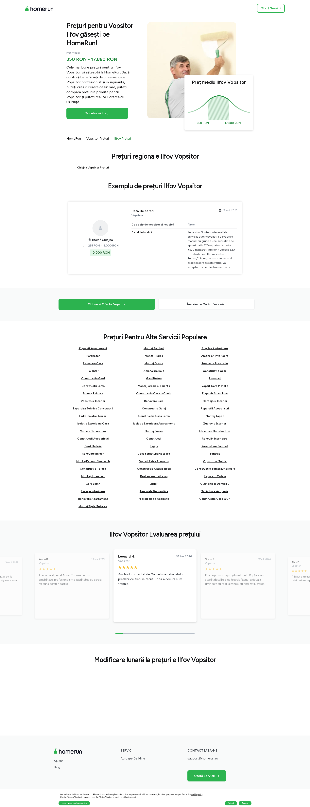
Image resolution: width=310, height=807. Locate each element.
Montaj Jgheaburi (93, 476)
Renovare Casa (93, 363)
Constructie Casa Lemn (154, 416)
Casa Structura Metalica (154, 453)
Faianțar (93, 371)
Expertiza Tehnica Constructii (93, 408)
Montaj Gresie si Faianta (154, 386)
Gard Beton (154, 378)
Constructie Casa (215, 371)
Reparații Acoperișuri (215, 408)
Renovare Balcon (93, 453)
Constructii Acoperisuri (93, 438)
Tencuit (215, 453)
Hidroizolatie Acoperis (154, 499)
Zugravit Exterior (214, 423)
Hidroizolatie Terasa (93, 416)
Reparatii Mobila (215, 476)
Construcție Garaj (154, 408)
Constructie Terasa (93, 468)
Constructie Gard (93, 378)
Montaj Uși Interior (214, 401)
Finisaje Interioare (93, 491)
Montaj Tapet (215, 416)
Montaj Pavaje (154, 431)
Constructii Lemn (93, 386)
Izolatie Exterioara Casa (93, 423)
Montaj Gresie (154, 363)
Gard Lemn (93, 483)
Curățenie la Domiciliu (214, 483)
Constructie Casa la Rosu (154, 468)
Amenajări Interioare (214, 356)
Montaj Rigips (154, 356)
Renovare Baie (154, 401)
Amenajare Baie (154, 371)
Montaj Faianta (93, 393)
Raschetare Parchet (214, 446)
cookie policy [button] (196, 794)
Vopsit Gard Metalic (214, 386)
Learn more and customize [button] (74, 803)
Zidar (153, 483)
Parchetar (93, 356)
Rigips (154, 446)
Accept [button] (245, 803)
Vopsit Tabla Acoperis (154, 461)
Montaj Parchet (154, 348)
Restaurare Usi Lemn (153, 476)
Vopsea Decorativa (93, 431)
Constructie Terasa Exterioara (215, 468)
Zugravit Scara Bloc (215, 393)
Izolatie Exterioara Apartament (154, 423)
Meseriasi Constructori (214, 431)
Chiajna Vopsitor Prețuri (93, 167)
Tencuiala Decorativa (154, 491)
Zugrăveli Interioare (214, 348)
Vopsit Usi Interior (93, 401)
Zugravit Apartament (93, 348)
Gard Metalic (93, 446)
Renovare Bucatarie (214, 363)
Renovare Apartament (93, 499)
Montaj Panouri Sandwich (93, 461)
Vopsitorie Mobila (215, 461)
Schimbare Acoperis (214, 491)
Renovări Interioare (215, 438)
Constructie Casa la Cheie (153, 393)
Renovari (215, 378)
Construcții (154, 438)
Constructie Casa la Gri (214, 499)
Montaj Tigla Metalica (92, 506)
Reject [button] (231, 803)
